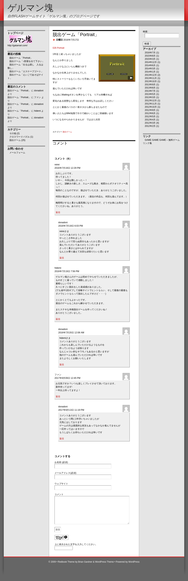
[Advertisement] (23, 214)
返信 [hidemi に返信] (58, 319)
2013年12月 (151, 75)
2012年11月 (151, 103)
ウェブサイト (61, 483)
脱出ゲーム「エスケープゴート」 (26, 71)
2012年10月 (151, 107)
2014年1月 (150, 71)
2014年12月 (151, 62)
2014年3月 (150, 68)
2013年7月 (150, 91)
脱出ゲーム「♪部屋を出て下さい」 (26, 61)
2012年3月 (150, 123)
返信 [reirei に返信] (58, 212)
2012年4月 (150, 119)
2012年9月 (150, 110)
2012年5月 (150, 116)
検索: (145, 31)
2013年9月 (150, 84)
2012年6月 (150, 113)
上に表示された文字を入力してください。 (76, 550)
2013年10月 (151, 81)
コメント (59, 494)
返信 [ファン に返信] (58, 396)
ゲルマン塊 (30, 8)
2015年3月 (150, 59)
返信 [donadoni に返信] (61, 257)
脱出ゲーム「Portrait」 (21, 58)
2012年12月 (151, 100)
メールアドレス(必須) (65, 473)
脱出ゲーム (15, 140)
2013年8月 (150, 87)
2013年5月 (150, 94)
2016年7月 (150, 52)
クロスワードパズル (19, 136)
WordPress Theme (104, 567)
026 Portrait (58, 48)
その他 (12, 133)
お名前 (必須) (61, 462)
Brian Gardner (85, 567)
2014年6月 (150, 65)
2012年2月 (150, 126)
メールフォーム (17, 152)
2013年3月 (150, 97)
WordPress (133, 567)
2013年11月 (151, 78)
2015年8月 (150, 55)
